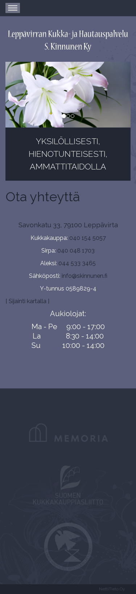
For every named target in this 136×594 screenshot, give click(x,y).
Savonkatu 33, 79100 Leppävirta (68, 225)
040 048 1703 (76, 250)
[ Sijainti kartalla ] (27, 301)
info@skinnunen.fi (84, 275)
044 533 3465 (77, 263)
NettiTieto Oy (112, 588)
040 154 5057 (87, 237)
